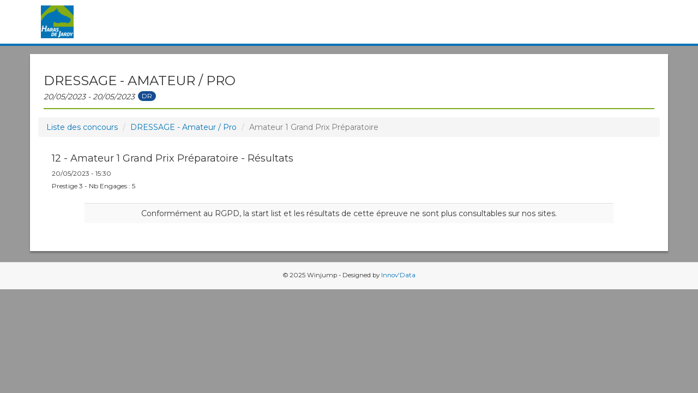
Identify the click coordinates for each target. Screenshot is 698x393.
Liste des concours (82, 127)
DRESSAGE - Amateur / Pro (183, 127)
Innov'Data (398, 275)
